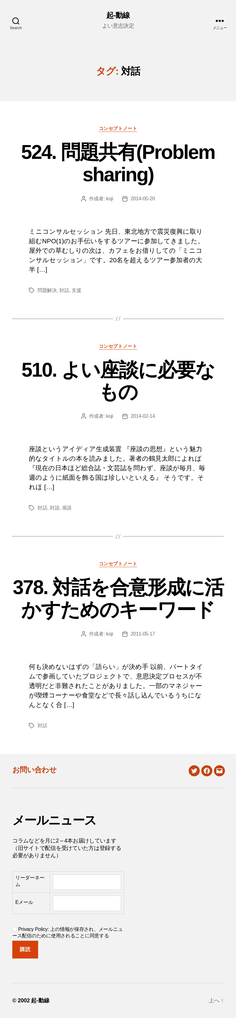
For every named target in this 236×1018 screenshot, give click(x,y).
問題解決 (47, 290)
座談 (67, 507)
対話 (64, 290)
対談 (54, 507)
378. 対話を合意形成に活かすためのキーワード (118, 598)
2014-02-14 (143, 416)
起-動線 (118, 15)
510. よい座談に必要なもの (118, 381)
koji (109, 198)
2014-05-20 (143, 198)
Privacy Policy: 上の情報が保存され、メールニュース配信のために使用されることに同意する (67, 932)
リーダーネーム (29, 881)
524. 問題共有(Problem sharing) (118, 163)
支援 (76, 290)
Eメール (24, 902)
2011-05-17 (143, 633)
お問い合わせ (34, 770)
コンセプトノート (118, 128)
